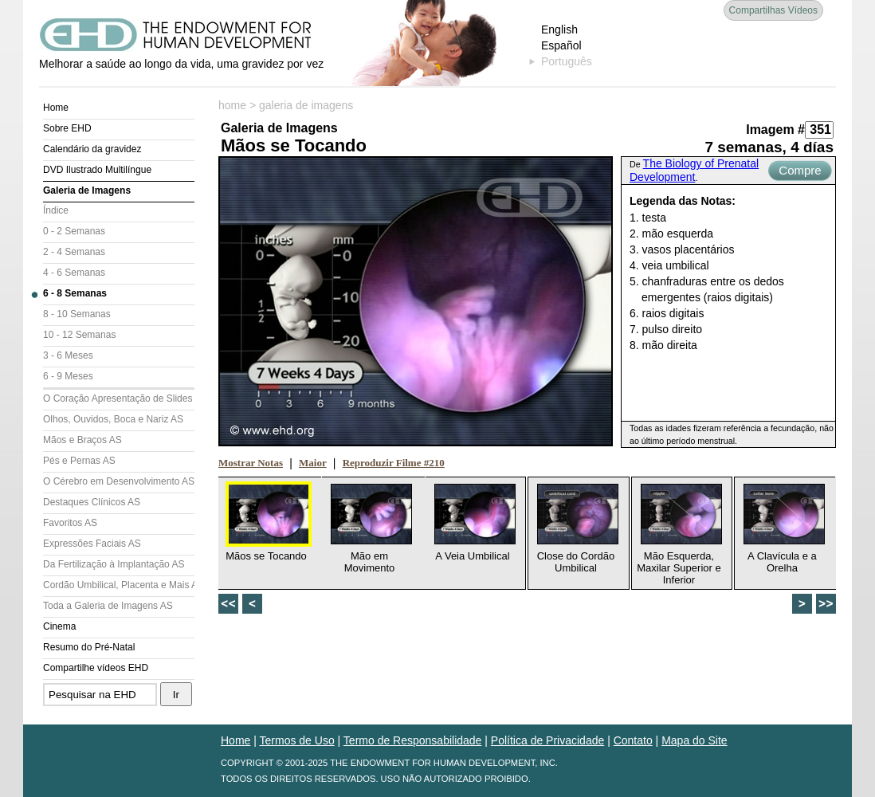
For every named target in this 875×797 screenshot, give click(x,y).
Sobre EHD (67, 128)
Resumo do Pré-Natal (89, 647)
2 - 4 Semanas (74, 251)
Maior (313, 463)
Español (561, 45)
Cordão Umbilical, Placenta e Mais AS (118, 585)
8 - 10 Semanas (77, 314)
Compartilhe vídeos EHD (95, 667)
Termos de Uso (297, 740)
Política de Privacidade (547, 740)
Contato (633, 740)
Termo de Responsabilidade (412, 740)
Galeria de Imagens (87, 190)
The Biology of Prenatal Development (694, 170)
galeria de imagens (306, 105)
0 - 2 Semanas (74, 231)
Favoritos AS (70, 522)
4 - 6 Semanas (74, 272)
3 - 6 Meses (68, 355)
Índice (56, 210)
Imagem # (775, 129)
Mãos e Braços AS (82, 440)
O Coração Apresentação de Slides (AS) (118, 398)
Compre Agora (800, 172)
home (232, 105)
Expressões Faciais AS (92, 543)
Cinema (59, 626)
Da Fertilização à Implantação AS (113, 564)
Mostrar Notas (250, 463)
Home (56, 107)
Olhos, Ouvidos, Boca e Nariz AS (113, 419)
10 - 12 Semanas (79, 334)
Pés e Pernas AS (79, 460)
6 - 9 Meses (68, 376)
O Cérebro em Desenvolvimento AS (118, 481)
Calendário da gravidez (92, 149)
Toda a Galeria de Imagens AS (108, 605)
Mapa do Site (694, 740)
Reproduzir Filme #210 (394, 463)
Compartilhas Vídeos (773, 10)
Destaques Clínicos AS (91, 502)
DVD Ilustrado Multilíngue (97, 169)
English (559, 29)
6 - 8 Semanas (75, 293)
